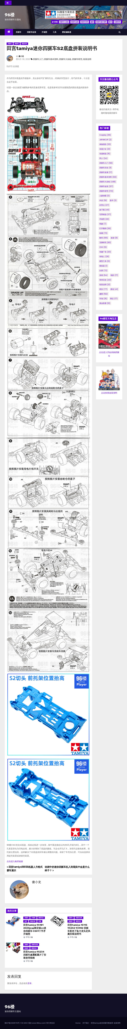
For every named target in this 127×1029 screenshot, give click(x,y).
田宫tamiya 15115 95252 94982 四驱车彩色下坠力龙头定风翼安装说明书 (78, 930)
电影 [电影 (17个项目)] (114, 275)
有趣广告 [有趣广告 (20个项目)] (105, 252)
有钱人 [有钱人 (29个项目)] (104, 256)
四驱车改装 (75, 22)
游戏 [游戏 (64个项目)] (103, 275)
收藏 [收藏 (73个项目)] (103, 233)
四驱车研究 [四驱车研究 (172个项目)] (106, 191)
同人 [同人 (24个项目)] (103, 158)
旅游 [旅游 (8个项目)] (114, 238)
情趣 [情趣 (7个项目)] (102, 224)
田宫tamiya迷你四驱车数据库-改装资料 (106, 1023)
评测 (39, 921)
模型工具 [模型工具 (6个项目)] (104, 261)
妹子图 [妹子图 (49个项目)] (104, 209)
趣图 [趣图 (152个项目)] (103, 294)
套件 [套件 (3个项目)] (113, 200)
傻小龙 (21, 56)
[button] (119, 32)
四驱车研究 (84, 22)
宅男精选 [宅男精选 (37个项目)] (105, 214)
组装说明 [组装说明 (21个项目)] (104, 284)
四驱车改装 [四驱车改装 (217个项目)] (106, 186)
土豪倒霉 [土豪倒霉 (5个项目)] (104, 195)
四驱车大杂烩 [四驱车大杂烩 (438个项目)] (107, 181)
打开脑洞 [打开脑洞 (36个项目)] (105, 228)
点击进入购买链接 (15, 861)
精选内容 (24, 44)
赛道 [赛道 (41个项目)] (114, 289)
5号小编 (28, 937)
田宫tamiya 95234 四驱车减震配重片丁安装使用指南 (34, 954)
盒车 (26, 921)
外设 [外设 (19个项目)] (103, 200)
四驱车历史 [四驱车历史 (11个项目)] (105, 167)
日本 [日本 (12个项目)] (103, 247)
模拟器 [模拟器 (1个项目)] (103, 266)
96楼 (10, 14)
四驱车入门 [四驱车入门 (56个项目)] (106, 163)
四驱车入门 (38, 59)
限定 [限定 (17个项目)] (114, 298)
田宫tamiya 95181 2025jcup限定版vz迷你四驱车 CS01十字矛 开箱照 (34, 930)
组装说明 (87, 59)
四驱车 (18, 32)
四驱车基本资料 (101, 22)
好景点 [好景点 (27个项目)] (104, 205)
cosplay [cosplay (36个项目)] (105, 135)
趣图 (92, 22)
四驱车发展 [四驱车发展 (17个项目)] (105, 172)
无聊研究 (117, 22)
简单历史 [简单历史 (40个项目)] (105, 280)
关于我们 (85, 1023)
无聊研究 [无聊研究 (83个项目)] (105, 242)
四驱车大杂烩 (64, 22)
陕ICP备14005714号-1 (13, 1023)
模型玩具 (41, 918)
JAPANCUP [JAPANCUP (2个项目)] (105, 139)
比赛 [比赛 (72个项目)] (103, 270)
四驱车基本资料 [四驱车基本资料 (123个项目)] (108, 177)
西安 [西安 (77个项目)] (103, 289)
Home (78, 1023)
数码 (110, 22)
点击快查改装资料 (109, 392)
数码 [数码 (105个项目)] (103, 238)
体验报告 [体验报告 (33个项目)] (105, 144)
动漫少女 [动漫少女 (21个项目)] (104, 149)
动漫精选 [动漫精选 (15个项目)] (104, 153)
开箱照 (44, 32)
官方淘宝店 (50, 1023)
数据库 (17, 44)
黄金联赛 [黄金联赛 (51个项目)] (104, 303)
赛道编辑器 (66, 32)
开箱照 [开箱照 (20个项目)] (104, 219)
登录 (29, 983)
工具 (54, 32)
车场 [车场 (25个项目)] (103, 298)
